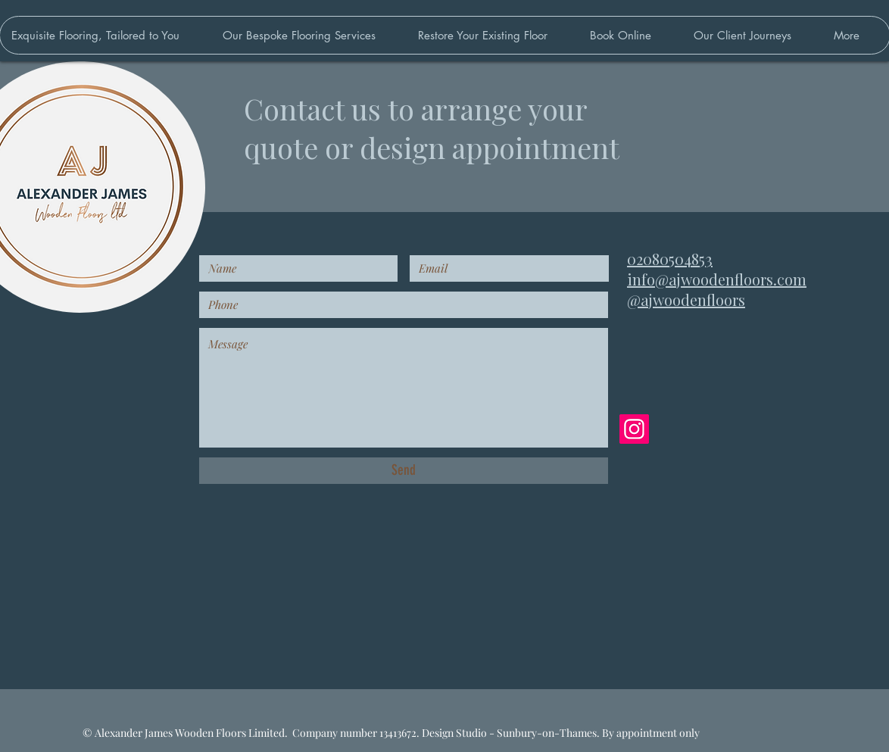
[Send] (403, 470)
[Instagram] (634, 429)
